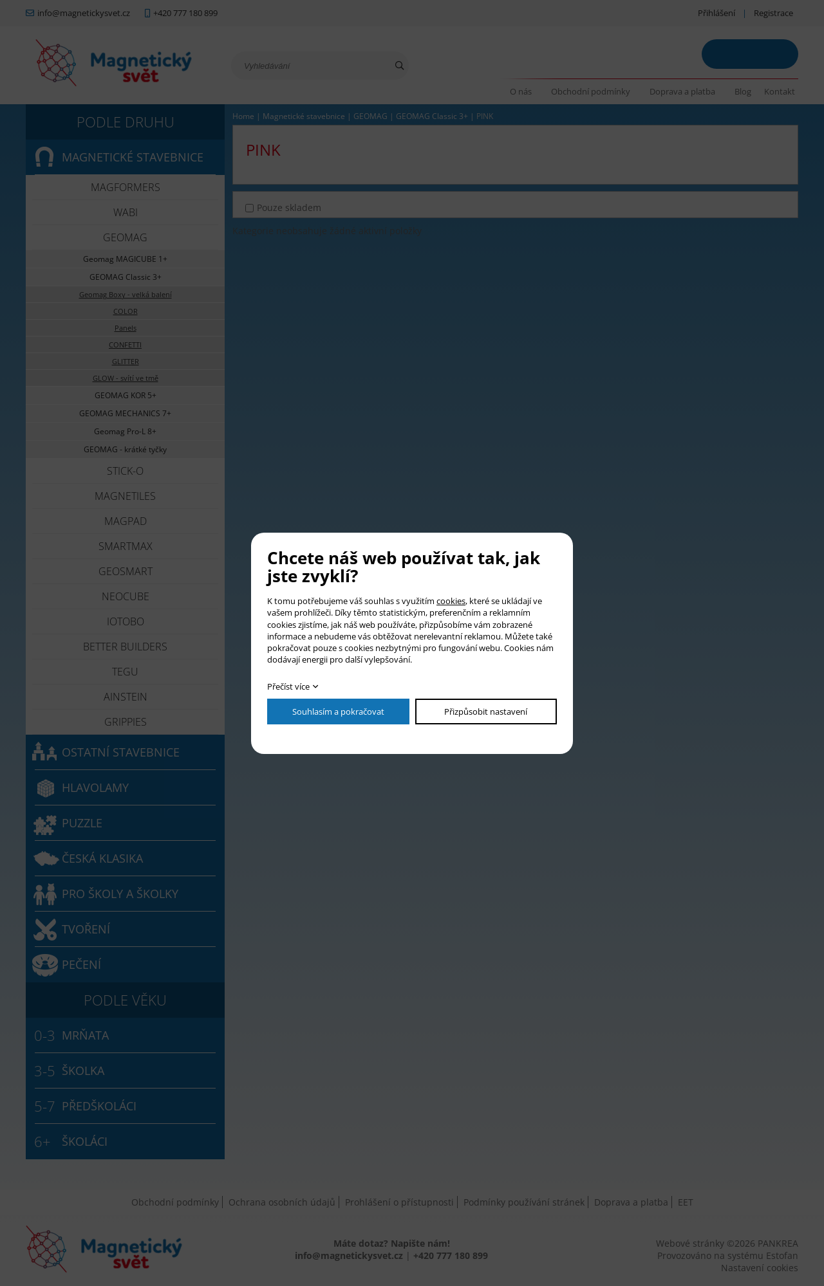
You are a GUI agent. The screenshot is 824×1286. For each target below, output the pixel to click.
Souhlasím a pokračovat (338, 711)
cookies (450, 601)
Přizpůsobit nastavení (485, 711)
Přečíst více (288, 686)
